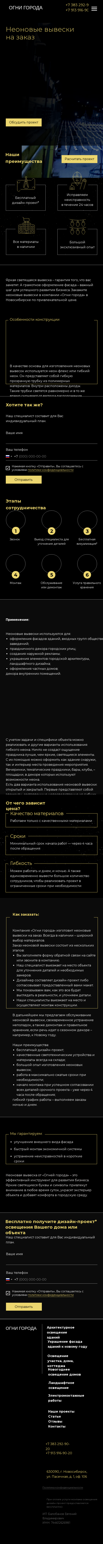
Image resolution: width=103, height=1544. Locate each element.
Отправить (24, 480)
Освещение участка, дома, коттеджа (60, 1361)
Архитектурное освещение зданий (61, 1332)
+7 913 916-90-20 (80, 10)
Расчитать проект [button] (79, 159)
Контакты (57, 1426)
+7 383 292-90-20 (81, 5)
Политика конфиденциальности (62, 1487)
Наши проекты (61, 1411)
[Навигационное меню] (94, 9)
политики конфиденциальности (51, 470)
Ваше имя (14, 433)
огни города (26, 7)
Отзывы (55, 1421)
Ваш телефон (17, 450)
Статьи (54, 1416)
